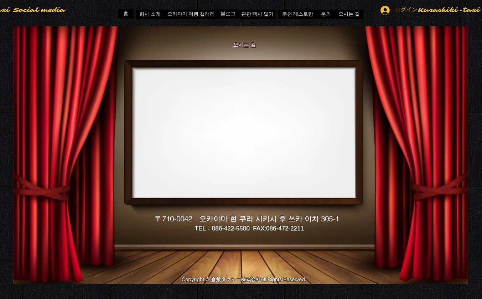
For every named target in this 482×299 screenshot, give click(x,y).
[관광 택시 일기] (257, 14)
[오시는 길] (349, 14)
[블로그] (228, 14)
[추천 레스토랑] (297, 14)
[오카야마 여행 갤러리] (191, 14)
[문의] (326, 14)
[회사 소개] (150, 14)
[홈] (126, 14)
